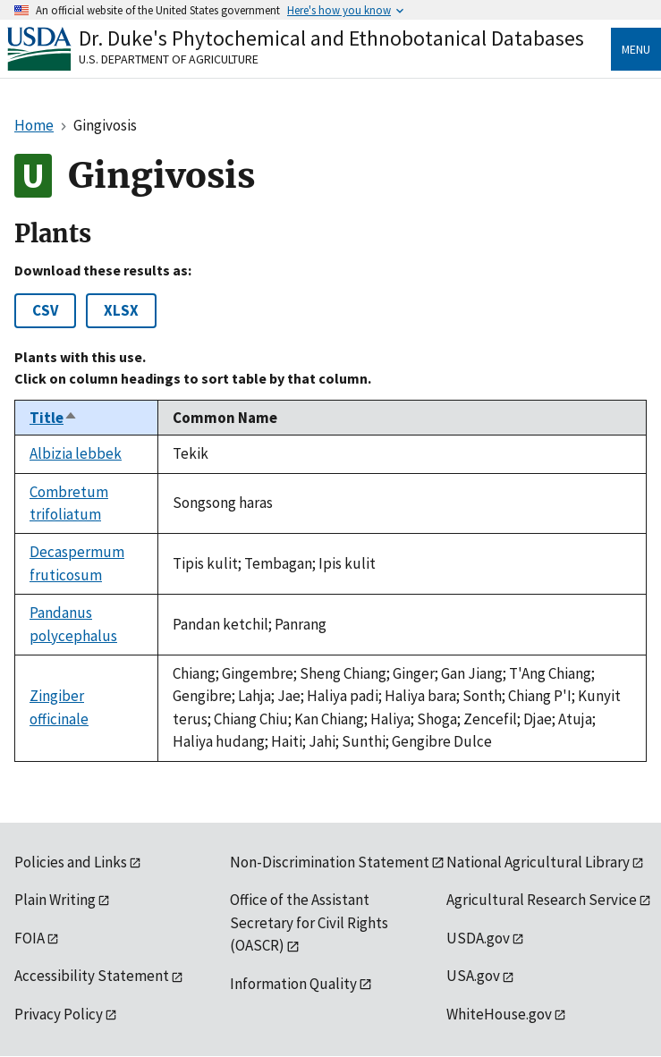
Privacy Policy (58, 1014)
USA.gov (473, 975)
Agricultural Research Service (541, 899)
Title (54, 417)
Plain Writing (55, 899)
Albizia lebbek (76, 453)
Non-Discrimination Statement (329, 862)
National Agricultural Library (538, 862)
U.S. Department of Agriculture (168, 59)
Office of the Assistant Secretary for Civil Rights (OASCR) (309, 922)
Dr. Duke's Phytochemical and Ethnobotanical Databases (331, 38)
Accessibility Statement (91, 975)
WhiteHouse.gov (499, 1014)
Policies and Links (70, 862)
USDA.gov (478, 938)
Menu (636, 49)
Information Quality (293, 984)
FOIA (29, 938)
